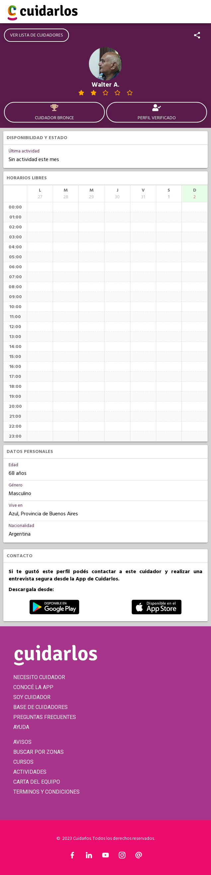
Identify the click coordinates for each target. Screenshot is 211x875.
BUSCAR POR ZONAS (38, 752)
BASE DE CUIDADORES (40, 707)
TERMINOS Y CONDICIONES (46, 792)
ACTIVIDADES (29, 772)
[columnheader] (40, 193)
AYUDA (21, 727)
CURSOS (23, 762)
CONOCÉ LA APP (33, 687)
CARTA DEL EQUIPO (36, 782)
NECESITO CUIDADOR (39, 677)
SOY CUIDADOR (31, 697)
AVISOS (22, 742)
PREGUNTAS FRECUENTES (44, 717)
